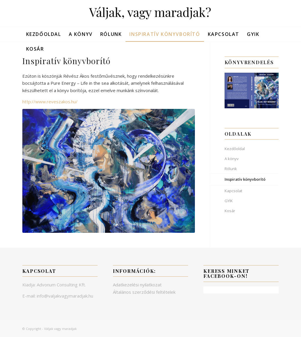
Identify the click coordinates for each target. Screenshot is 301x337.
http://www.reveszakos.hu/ (50, 101)
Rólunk (231, 168)
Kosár (230, 210)
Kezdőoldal (235, 148)
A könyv (232, 158)
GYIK (229, 200)
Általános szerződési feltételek (144, 292)
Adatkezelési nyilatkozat (137, 285)
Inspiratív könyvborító (245, 179)
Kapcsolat (233, 190)
